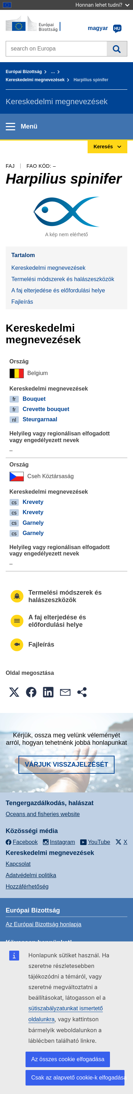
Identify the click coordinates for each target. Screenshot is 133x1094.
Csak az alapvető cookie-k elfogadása (77, 1078)
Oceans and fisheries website (43, 814)
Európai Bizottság (24, 71)
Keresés (117, 48)
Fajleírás (22, 302)
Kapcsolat (18, 864)
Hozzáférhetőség (27, 887)
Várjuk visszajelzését (66, 764)
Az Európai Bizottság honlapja (43, 924)
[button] (14, 692)
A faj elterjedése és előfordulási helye (58, 290)
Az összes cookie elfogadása (67, 1059)
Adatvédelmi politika (31, 875)
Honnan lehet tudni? (102, 5)
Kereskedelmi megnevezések (35, 79)
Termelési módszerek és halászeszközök (62, 279)
